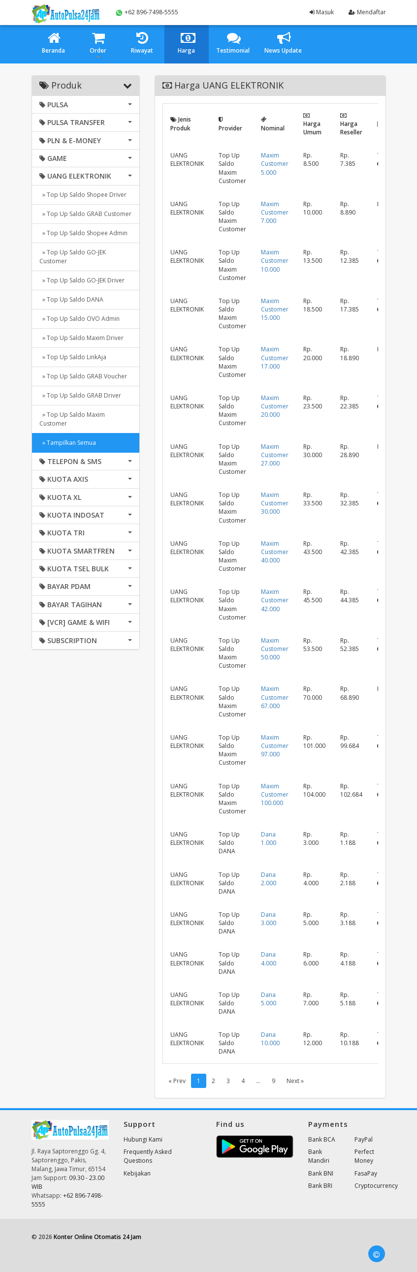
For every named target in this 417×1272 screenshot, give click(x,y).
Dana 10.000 (270, 1038)
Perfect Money (364, 1156)
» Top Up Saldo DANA (71, 299)
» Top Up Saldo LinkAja (72, 357)
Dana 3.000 (268, 918)
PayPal (363, 1139)
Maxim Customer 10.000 (275, 260)
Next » (295, 1081)
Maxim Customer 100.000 (275, 794)
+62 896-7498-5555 (146, 12)
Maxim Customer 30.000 (275, 503)
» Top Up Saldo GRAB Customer (85, 214)
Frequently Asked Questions (148, 1156)
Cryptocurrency (376, 1185)
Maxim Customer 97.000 (275, 745)
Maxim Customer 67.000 (275, 697)
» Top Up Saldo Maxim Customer (72, 419)
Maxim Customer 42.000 (275, 600)
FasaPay (365, 1173)
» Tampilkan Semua (67, 442)
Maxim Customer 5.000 (275, 163)
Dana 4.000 (268, 958)
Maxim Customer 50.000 (275, 648)
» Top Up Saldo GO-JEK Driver (82, 280)
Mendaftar (367, 12)
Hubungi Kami (143, 1139)
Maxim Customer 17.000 (275, 357)
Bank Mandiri (318, 1156)
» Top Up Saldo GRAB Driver (80, 395)
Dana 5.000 (268, 999)
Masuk (322, 12)
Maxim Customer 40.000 (275, 551)
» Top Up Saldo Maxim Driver (81, 338)
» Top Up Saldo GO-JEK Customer (72, 256)
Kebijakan (137, 1173)
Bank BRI (320, 1185)
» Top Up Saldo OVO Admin (79, 318)
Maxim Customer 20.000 (275, 406)
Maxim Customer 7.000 (275, 212)
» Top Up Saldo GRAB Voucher (83, 376)
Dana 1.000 (268, 838)
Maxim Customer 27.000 (275, 454)
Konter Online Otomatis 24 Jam (97, 1237)
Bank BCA (321, 1139)
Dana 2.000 (268, 878)
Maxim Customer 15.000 (275, 309)
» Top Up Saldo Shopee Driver (83, 194)
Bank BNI (320, 1173)
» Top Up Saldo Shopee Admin (83, 233)
